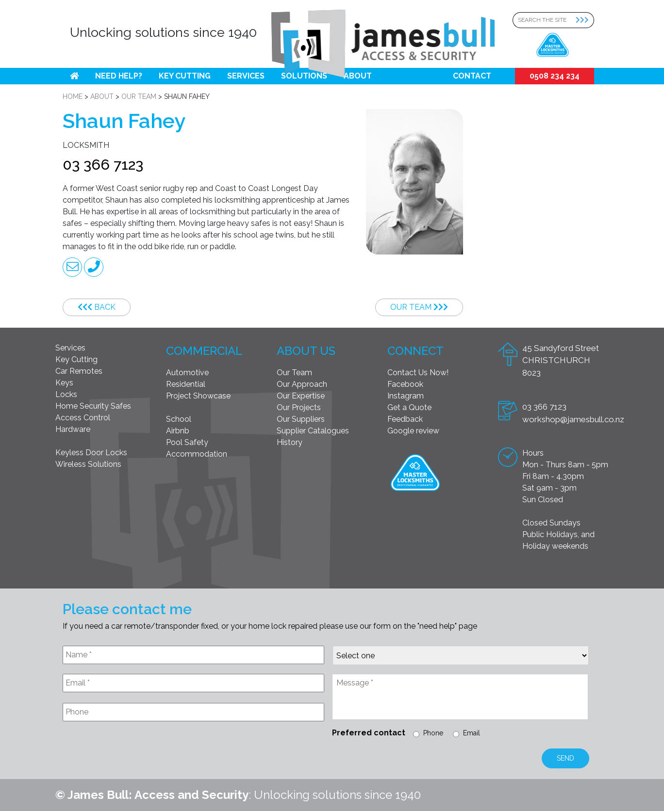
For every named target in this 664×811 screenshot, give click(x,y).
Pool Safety (187, 442)
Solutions (304, 75)
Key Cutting (185, 75)
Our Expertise (301, 395)
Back (97, 307)
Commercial (204, 351)
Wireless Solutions (88, 464)
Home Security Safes (93, 406)
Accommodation (196, 454)
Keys (64, 382)
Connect (415, 351)
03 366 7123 (103, 164)
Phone (433, 733)
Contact (472, 75)
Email (471, 733)
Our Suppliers (301, 419)
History (289, 442)
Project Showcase (198, 395)
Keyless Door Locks (91, 452)
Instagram (405, 395)
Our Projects (299, 407)
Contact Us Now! (417, 372)
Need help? (118, 75)
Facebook (405, 384)
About (358, 75)
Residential (185, 384)
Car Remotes (78, 371)
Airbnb (177, 430)
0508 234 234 (555, 75)
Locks (66, 394)
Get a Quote (409, 407)
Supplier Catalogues (313, 430)
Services (246, 75)
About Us (306, 351)
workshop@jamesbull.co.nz (573, 419)
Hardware (72, 429)
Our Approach (302, 384)
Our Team (419, 307)
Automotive (187, 372)
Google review (413, 430)
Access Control (82, 417)
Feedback (405, 419)
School (178, 419)
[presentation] (136, 752)
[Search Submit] (585, 20)
